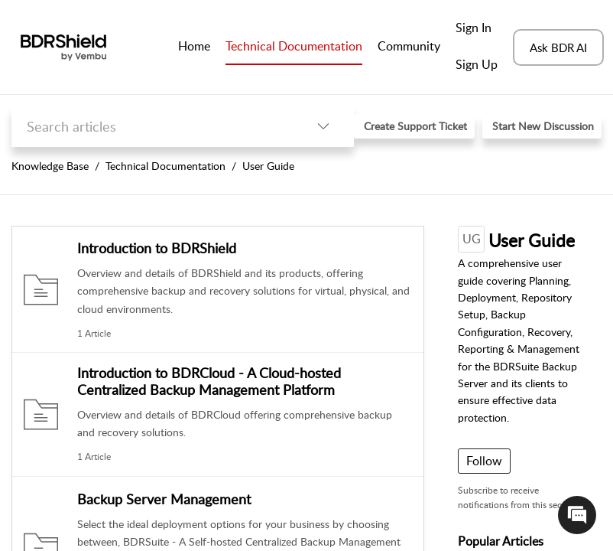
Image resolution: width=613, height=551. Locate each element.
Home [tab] (194, 45)
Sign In (473, 27)
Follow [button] (484, 460)
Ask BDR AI (558, 47)
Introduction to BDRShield (156, 248)
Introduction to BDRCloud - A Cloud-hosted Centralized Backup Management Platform (209, 381)
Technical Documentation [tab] (293, 45)
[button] (323, 126)
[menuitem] (476, 29)
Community (409, 45)
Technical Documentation (165, 165)
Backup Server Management (164, 499)
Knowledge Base (50, 165)
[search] (152, 126)
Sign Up (477, 64)
